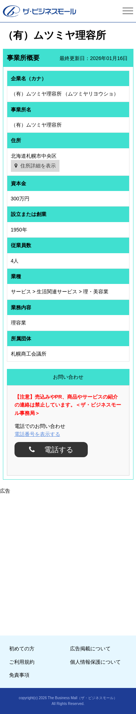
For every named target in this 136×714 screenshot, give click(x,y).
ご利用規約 (21, 662)
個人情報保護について (95, 662)
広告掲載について (90, 648)
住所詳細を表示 (38, 166)
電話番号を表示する (37, 434)
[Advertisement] (68, 562)
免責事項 (19, 675)
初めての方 (21, 648)
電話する (56, 450)
